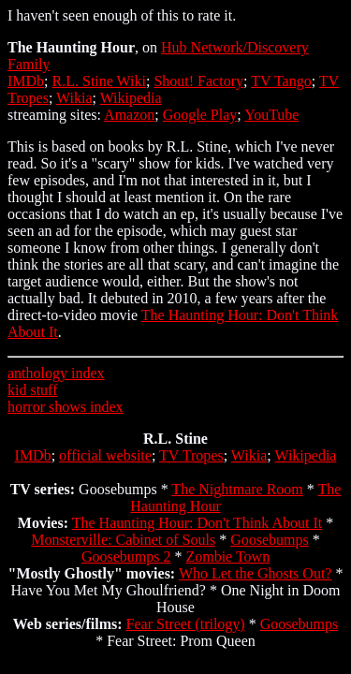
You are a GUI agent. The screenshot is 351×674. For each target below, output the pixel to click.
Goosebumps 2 (126, 556)
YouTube (271, 115)
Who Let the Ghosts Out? (255, 573)
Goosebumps (269, 540)
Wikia (74, 98)
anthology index (56, 373)
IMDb (25, 81)
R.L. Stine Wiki (99, 81)
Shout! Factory (198, 81)
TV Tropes (191, 455)
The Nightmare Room (236, 489)
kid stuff (32, 390)
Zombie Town (227, 556)
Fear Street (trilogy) (185, 624)
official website (105, 455)
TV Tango (281, 81)
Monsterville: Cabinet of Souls (123, 540)
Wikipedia (131, 98)
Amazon (129, 115)
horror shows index (65, 407)
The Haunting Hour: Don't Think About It (197, 523)
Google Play (200, 115)
